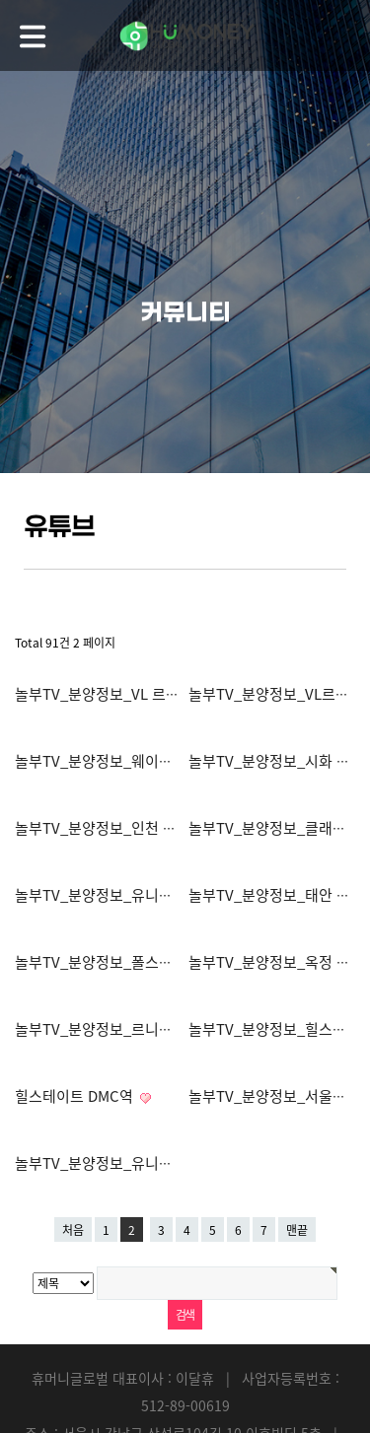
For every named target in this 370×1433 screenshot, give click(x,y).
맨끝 (297, 1230)
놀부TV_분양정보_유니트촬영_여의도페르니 (155, 1163)
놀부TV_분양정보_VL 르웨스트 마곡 (129, 694)
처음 (73, 1230)
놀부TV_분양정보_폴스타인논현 (116, 962)
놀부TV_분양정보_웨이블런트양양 (123, 761)
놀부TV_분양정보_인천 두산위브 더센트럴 (148, 828)
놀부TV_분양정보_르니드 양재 (111, 1029)
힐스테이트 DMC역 (76, 1096)
